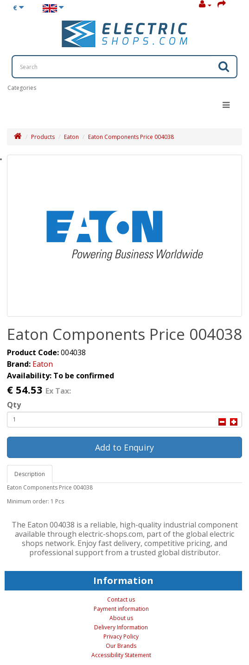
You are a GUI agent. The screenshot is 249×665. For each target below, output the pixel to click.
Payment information (121, 609)
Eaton (71, 137)
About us (121, 618)
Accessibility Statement (121, 655)
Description (29, 474)
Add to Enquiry (124, 447)
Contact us (121, 599)
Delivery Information (121, 627)
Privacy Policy (121, 636)
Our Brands (121, 646)
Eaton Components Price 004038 (131, 137)
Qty (14, 404)
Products (43, 137)
